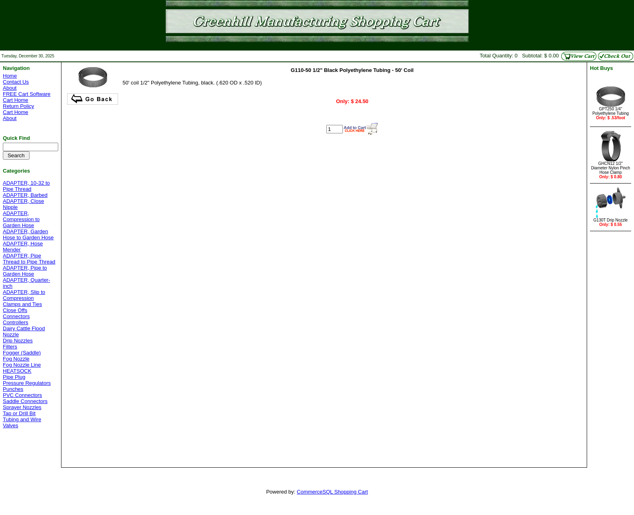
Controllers (15, 322)
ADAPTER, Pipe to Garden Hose (25, 271)
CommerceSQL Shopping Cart (332, 492)
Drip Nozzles (18, 341)
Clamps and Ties (22, 304)
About (10, 88)
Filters (10, 347)
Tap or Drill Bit (19, 413)
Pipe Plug (14, 377)
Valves (10, 425)
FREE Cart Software (27, 94)
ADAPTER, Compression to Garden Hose (21, 219)
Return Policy (18, 106)
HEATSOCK (17, 371)
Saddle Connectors (25, 401)
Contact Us (16, 82)
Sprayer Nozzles (22, 407)
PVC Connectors (22, 395)
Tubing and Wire (22, 419)
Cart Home (15, 100)
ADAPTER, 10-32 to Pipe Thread (26, 186)
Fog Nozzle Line (22, 365)
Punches (13, 389)
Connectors (16, 316)
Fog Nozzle (16, 359)
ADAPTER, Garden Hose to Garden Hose (28, 234)
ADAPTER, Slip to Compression (24, 295)
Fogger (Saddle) (22, 353)
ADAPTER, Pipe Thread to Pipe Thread (29, 259)
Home (10, 76)
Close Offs (15, 310)
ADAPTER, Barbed (25, 195)
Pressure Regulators (27, 383)
